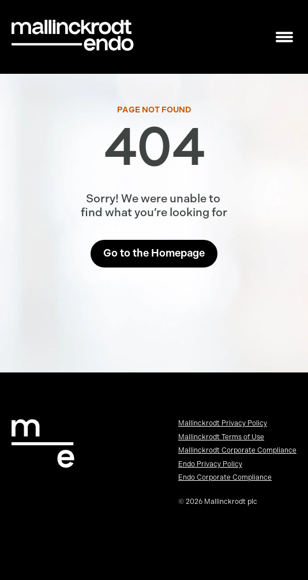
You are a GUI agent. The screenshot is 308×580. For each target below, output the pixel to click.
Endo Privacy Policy (210, 464)
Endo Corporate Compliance (225, 477)
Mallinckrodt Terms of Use (221, 437)
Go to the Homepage (154, 253)
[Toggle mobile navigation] (284, 37)
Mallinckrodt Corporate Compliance (237, 450)
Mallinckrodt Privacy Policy (222, 423)
